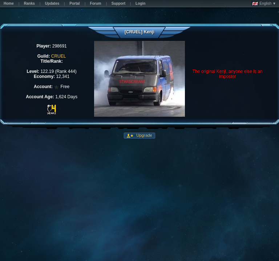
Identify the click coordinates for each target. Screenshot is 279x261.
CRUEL (58, 56)
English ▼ (264, 3)
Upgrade (143, 135)
